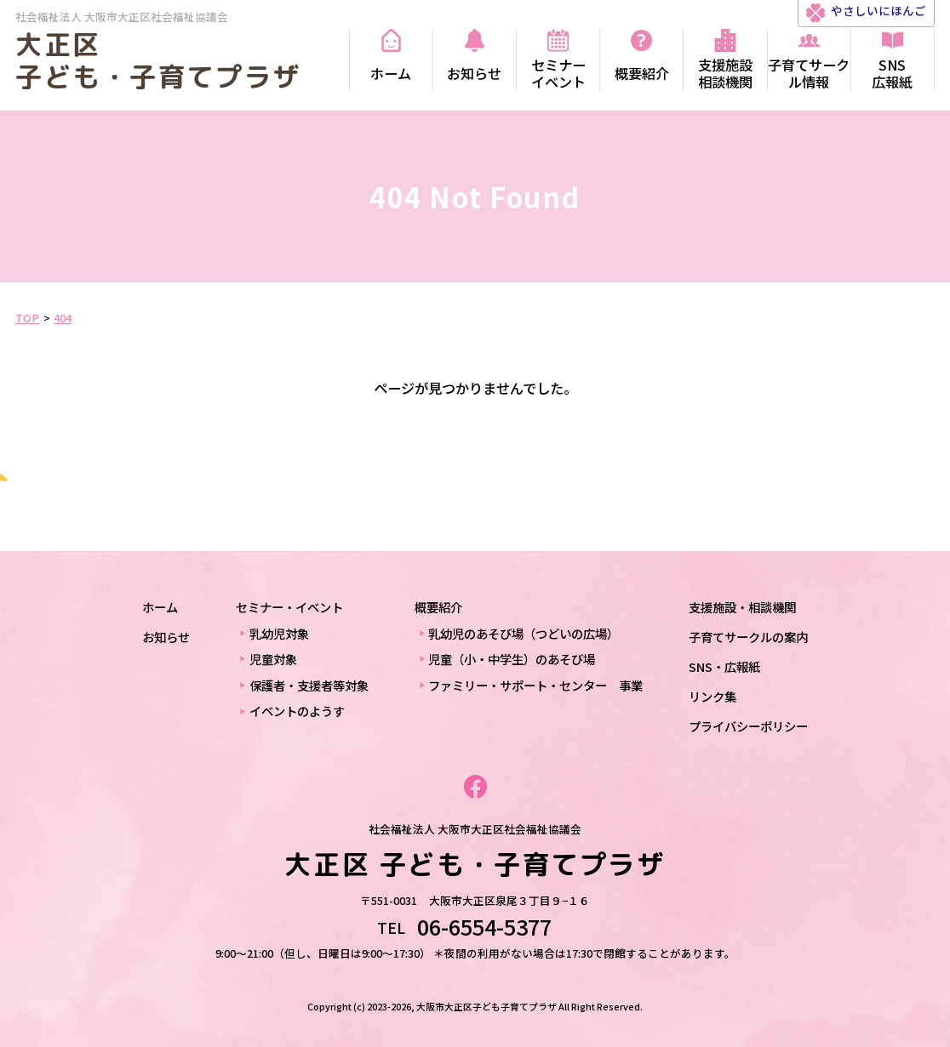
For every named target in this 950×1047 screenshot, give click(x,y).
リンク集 (712, 696)
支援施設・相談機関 (742, 607)
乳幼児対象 (279, 633)
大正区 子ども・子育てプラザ (158, 60)
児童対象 (273, 659)
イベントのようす (297, 711)
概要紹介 (438, 607)
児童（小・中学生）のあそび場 (511, 659)
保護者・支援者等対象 (309, 685)
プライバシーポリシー (748, 726)
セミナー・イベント (289, 607)
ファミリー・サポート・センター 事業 (535, 685)
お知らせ (166, 637)
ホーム (160, 607)
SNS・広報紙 (724, 666)
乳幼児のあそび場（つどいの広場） (523, 633)
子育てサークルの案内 (748, 637)
